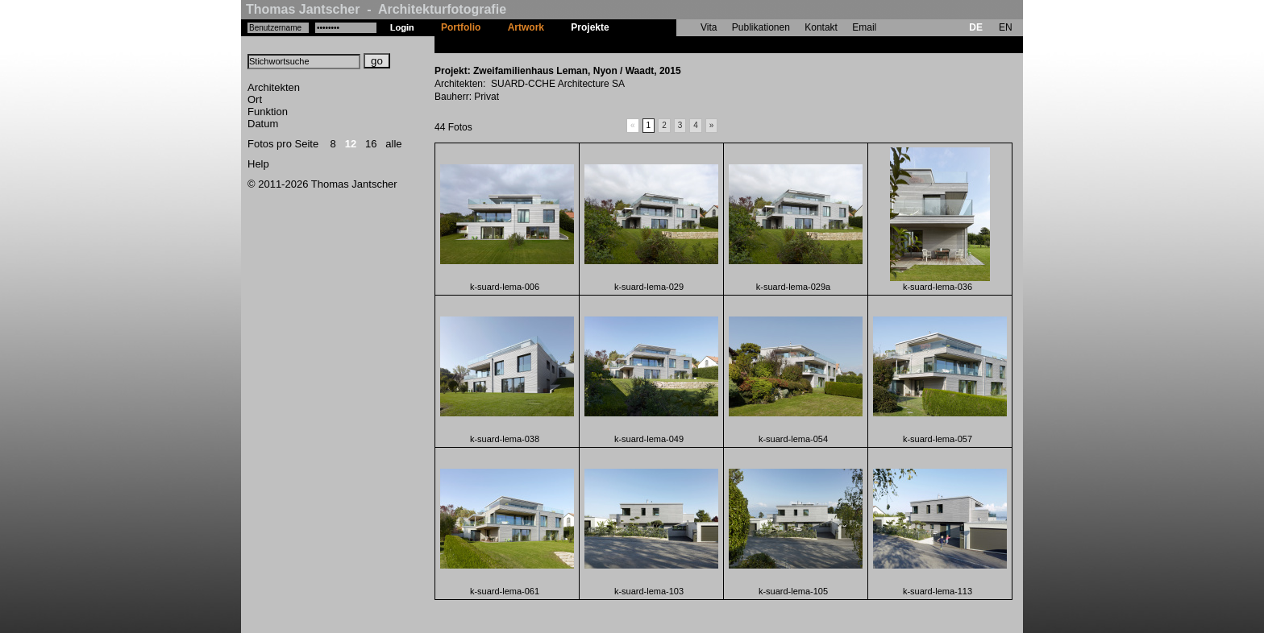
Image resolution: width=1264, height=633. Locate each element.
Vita (709, 27)
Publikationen (761, 27)
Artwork (526, 27)
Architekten (273, 87)
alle (393, 144)
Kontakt (821, 27)
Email (864, 27)
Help (258, 164)
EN (1005, 27)
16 (370, 144)
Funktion (267, 112)
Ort (254, 99)
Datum (262, 124)
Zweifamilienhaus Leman (679, 44)
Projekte (590, 27)
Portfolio (460, 27)
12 (350, 144)
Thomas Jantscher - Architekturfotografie (376, 9)
